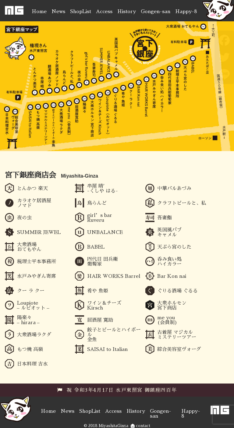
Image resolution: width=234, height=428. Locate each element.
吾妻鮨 (164, 217)
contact (140, 426)
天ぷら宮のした (174, 247)
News (58, 11)
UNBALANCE (105, 232)
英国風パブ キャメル (169, 232)
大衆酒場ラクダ (34, 334)
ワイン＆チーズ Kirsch (104, 305)
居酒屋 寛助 (100, 320)
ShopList (80, 11)
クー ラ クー (30, 290)
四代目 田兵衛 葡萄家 (102, 262)
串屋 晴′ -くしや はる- (102, 188)
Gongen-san (155, 11)
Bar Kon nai (171, 276)
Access (104, 11)
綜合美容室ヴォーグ (179, 349)
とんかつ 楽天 (32, 188)
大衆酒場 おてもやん (29, 247)
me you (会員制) (167, 320)
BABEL (96, 247)
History (126, 11)
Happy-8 (186, 11)
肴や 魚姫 (97, 290)
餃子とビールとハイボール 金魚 (114, 334)
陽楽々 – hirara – (28, 320)
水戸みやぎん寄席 (36, 276)
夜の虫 (24, 217)
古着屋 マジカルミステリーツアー (176, 335)
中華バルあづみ (174, 188)
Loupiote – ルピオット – (33, 305)
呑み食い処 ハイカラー (169, 262)
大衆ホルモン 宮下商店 (171, 305)
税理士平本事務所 (36, 261)
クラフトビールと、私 (181, 203)
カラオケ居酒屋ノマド (34, 203)
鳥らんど (97, 203)
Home (39, 11)
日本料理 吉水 (32, 364)
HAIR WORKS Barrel (113, 276)
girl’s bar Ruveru (99, 218)
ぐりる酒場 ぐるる (177, 290)
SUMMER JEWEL (39, 232)
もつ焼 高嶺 (30, 349)
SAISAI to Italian (107, 349)
